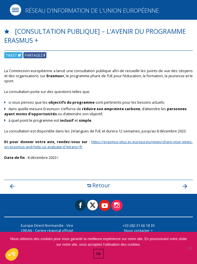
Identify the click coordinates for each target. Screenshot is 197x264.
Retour (98, 185)
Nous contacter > (138, 230)
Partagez (35, 55)
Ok (98, 254)
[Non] (190, 248)
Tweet (13, 55)
